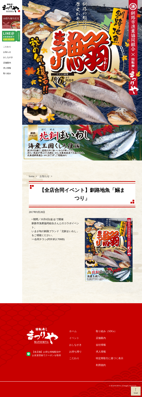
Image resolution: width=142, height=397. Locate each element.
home (31, 176)
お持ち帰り (75, 351)
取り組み (7, 73)
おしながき (8, 57)
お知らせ (7, 52)
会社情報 (101, 344)
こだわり (7, 47)
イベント (74, 338)
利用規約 (101, 365)
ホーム (73, 331)
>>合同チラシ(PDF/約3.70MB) (48, 239)
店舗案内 (7, 63)
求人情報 (7, 68)
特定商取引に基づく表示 (109, 358)
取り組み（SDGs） (106, 331)
